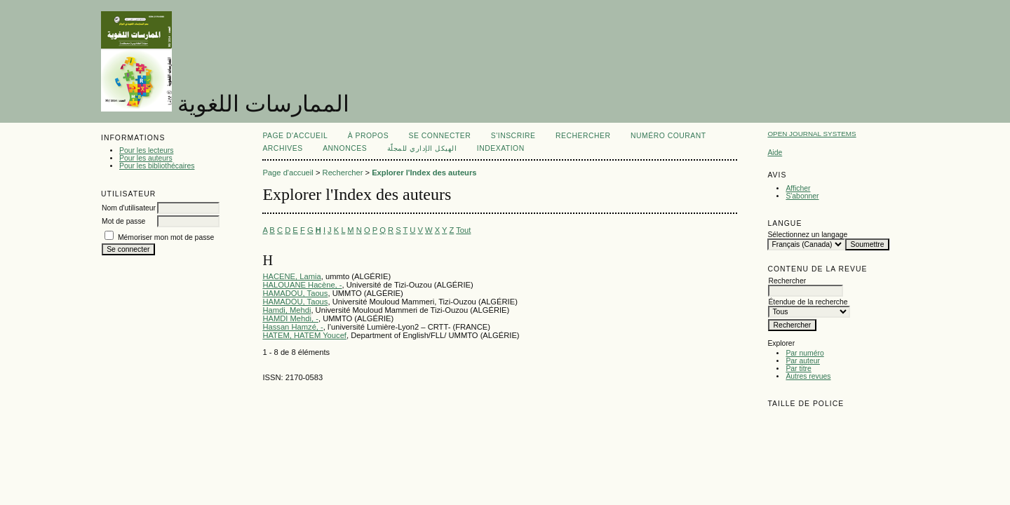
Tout (463, 230)
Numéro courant (668, 136)
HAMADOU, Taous (295, 293)
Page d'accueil (295, 136)
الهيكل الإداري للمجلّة (422, 148)
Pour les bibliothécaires (156, 166)
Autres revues (808, 376)
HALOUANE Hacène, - (302, 285)
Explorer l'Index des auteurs (424, 172)
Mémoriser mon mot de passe (166, 237)
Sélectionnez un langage (807, 234)
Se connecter (440, 136)
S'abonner (802, 196)
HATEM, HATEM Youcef (304, 335)
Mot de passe (123, 221)
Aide (774, 152)
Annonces (345, 148)
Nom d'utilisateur (129, 208)
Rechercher (583, 136)
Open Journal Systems (811, 133)
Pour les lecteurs (146, 150)
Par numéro (804, 353)
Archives (282, 148)
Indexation (501, 148)
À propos (368, 136)
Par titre (798, 368)
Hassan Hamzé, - (292, 327)
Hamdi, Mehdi (286, 310)
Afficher (798, 188)
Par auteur (803, 361)
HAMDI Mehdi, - (290, 318)
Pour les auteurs (146, 158)
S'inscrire (513, 136)
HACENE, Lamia (291, 276)
